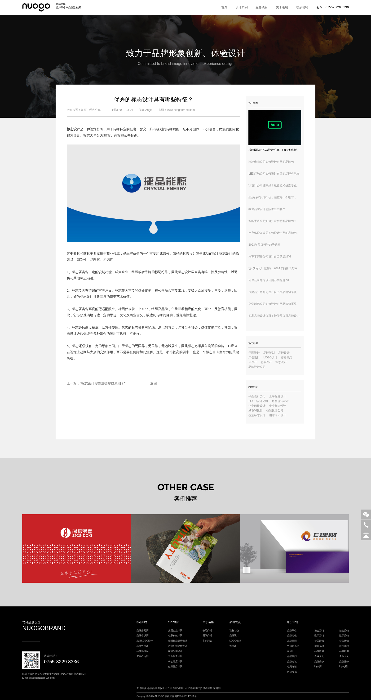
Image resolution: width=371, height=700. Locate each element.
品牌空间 (292, 656)
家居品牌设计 (175, 651)
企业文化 (319, 656)
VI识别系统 (293, 646)
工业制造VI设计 (176, 656)
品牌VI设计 (142, 646)
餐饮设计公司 (165, 688)
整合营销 (319, 630)
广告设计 (254, 357)
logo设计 (319, 666)
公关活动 (319, 640)
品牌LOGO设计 (145, 640)
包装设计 (266, 362)
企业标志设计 (277, 405)
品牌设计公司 (256, 367)
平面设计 (254, 352)
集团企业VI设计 (176, 630)
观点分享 (95, 110)
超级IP (290, 651)
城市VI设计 (255, 410)
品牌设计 (284, 352)
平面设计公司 (256, 396)
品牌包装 (292, 661)
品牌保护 (319, 661)
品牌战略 (292, 630)
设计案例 (241, 7)
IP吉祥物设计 (144, 656)
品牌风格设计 (144, 651)
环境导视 (292, 671)
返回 (153, 383)
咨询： (332, 7)
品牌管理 (292, 640)
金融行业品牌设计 (177, 640)
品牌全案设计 (144, 630)
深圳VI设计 (179, 688)
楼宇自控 (152, 688)
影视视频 (319, 646)
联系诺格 (302, 7)
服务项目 (262, 7)
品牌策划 (269, 352)
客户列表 (207, 640)
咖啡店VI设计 (277, 415)
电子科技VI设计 (176, 635)
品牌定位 (292, 635)
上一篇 (96, 383)
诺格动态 (286, 357)
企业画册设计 (256, 405)
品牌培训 (319, 651)
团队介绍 (207, 635)
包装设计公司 (274, 410)
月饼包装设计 (280, 401)
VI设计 (252, 362)
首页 (224, 7)
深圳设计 (218, 688)
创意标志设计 (256, 415)
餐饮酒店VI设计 (176, 661)
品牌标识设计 (144, 635)
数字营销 (319, 635)
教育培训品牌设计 (177, 646)
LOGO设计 (270, 357)
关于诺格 (282, 7)
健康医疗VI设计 (176, 666)
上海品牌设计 (277, 396)
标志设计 (184, 272)
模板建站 (207, 688)
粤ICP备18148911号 (186, 696)
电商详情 (292, 666)
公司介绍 (207, 630)
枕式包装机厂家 (193, 688)
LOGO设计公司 (258, 401)
